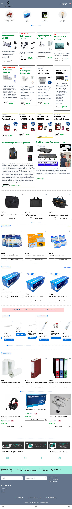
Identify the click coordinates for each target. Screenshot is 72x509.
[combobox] (36, 478)
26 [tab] (29, 345)
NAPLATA (3, 492)
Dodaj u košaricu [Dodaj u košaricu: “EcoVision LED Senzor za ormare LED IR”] (58, 426)
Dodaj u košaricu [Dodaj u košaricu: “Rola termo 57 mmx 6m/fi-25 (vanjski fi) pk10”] (15, 387)
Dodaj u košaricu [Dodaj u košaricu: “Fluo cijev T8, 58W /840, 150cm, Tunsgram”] (53, 340)
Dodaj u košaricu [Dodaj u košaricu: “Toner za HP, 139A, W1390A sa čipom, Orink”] (15, 296)
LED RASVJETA (6, 316)
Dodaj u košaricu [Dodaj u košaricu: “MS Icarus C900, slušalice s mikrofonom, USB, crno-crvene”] (10, 426)
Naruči (5, 102)
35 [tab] (51, 391)
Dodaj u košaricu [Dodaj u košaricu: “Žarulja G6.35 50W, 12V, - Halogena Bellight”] (41, 337)
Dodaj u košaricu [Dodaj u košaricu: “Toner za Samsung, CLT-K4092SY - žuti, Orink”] (34, 419)
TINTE (44, 20)
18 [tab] (22, 345)
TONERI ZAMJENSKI (6, 267)
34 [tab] (50, 391)
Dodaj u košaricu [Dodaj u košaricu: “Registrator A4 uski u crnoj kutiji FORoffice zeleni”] (63, 387)
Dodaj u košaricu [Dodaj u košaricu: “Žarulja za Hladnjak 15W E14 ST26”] (65, 338)
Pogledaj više (6, 185)
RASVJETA (62, 20)
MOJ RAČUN (4, 488)
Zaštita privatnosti (53, 480)
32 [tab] (48, 391)
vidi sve (69, 226)
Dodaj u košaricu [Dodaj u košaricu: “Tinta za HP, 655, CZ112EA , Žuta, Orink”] (15, 259)
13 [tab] (17, 345)
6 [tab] (37, 305)
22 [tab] (60, 345)
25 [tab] (28, 345)
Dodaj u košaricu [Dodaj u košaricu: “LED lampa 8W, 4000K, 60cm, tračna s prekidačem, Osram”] (18, 340)
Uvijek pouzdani (67, 267)
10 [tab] (39, 25)
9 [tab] (38, 25)
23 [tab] (26, 345)
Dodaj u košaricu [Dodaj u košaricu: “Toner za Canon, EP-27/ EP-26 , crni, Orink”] (63, 301)
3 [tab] (33, 25)
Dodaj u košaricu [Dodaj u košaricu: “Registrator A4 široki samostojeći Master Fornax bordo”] (39, 387)
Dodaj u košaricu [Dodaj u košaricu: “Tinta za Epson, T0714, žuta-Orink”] (63, 259)
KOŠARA (3, 490)
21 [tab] (59, 345)
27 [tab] (30, 345)
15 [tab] (19, 345)
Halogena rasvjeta (50, 310)
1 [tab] (31, 25)
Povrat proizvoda (53, 482)
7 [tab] (38, 305)
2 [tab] (32, 25)
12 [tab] (16, 345)
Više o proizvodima (7, 61)
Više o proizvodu (40, 58)
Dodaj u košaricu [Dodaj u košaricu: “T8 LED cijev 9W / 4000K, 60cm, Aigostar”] (6, 338)
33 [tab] (49, 391)
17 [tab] (21, 345)
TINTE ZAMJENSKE (6, 226)
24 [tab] (27, 345)
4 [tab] (35, 305)
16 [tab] (20, 345)
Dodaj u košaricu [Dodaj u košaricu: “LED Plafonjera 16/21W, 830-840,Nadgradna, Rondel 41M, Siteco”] (30, 334)
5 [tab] (36, 305)
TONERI (27, 20)
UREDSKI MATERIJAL (9, 20)
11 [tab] (40, 25)
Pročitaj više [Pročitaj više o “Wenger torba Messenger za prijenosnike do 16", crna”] (12, 218)
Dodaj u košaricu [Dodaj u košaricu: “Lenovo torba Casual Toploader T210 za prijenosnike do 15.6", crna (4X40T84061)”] (63, 218)
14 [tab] (18, 345)
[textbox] (35, 478)
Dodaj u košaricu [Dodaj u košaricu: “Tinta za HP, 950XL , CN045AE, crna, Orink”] (39, 259)
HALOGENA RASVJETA (43, 316)
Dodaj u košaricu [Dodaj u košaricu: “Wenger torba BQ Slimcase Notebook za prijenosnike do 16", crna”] (39, 218)
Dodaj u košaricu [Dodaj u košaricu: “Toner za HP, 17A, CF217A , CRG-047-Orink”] (39, 301)
